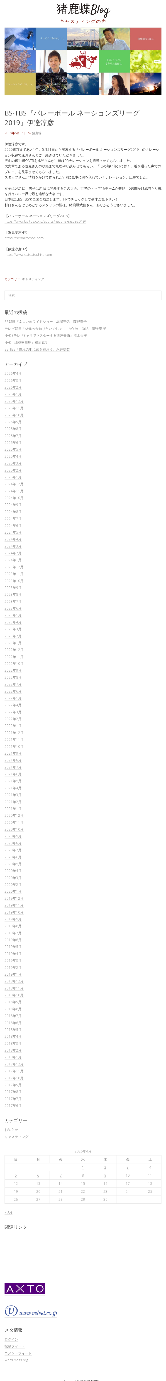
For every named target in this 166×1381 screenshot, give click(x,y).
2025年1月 (13, 477)
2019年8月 (13, 926)
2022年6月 (13, 691)
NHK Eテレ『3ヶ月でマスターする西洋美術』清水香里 (46, 335)
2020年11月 (14, 822)
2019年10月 (14, 912)
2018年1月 (13, 1057)
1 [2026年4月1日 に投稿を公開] (83, 1167)
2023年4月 (13, 622)
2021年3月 (13, 794)
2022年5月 (13, 698)
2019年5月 (13, 946)
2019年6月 (13, 939)
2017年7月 (13, 1098)
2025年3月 (13, 463)
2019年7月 (13, 933)
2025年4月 (13, 456)
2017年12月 (14, 1064)
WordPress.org (16, 1360)
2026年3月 (13, 380)
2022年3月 (13, 712)
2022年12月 (14, 649)
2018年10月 (14, 995)
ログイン (11, 1339)
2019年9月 (13, 919)
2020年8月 (13, 843)
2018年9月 (13, 1001)
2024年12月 (14, 484)
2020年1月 (13, 891)
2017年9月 (13, 1084)
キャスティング (33, 279)
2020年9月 (13, 836)
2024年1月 (13, 559)
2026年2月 (13, 387)
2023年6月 (13, 608)
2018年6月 (13, 1022)
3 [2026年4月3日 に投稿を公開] (128, 1167)
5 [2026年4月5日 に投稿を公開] (16, 1175)
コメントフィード (18, 1353)
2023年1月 (13, 642)
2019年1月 (13, 974)
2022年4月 (13, 705)
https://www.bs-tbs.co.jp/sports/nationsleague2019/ (45, 221)
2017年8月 (13, 1091)
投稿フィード (15, 1346)
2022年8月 (13, 677)
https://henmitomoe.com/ (24, 238)
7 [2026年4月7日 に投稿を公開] (61, 1175)
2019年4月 (13, 953)
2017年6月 (13, 1105)
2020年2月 (13, 884)
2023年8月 (13, 594)
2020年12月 (14, 815)
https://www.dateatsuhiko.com (28, 254)
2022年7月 (13, 684)
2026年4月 (13, 373)
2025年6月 (13, 442)
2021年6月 (13, 774)
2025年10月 (14, 415)
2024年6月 (13, 525)
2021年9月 (13, 753)
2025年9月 (13, 421)
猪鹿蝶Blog (83, 10)
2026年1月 (13, 394)
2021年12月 (14, 732)
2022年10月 (14, 663)
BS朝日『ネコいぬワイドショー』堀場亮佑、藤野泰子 (46, 321)
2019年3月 (13, 960)
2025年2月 (13, 470)
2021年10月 (14, 746)
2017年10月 (14, 1078)
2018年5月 (13, 1029)
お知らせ (11, 1129)
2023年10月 (14, 580)
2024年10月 (14, 497)
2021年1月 (13, 808)
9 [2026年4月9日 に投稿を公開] (105, 1175)
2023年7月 (13, 601)
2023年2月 (13, 636)
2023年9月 (13, 587)
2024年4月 (13, 539)
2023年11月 (14, 573)
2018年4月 (13, 1036)
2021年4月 (13, 788)
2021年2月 (13, 801)
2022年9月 (13, 670)
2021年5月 (13, 780)
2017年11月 (14, 1071)
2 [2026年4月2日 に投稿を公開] (105, 1167)
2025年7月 (13, 435)
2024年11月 (14, 491)
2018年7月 (13, 1015)
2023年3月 (13, 629)
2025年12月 (14, 401)
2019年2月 (13, 967)
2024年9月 (13, 504)
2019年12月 (14, 898)
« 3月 (8, 1212)
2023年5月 (13, 615)
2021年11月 (14, 739)
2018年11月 (14, 988)
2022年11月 (14, 656)
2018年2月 (13, 1050)
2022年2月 (13, 718)
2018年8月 (13, 1009)
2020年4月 (13, 870)
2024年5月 (13, 532)
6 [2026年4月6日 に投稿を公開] (38, 1175)
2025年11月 (14, 408)
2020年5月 (13, 863)
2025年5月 (13, 449)
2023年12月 (14, 567)
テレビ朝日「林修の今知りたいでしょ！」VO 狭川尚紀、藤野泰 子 (55, 328)
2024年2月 (13, 553)
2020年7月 (13, 850)
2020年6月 (13, 857)
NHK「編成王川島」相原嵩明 (26, 342)
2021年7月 (13, 767)
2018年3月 (13, 1043)
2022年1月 (13, 725)
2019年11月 (14, 905)
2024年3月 (13, 546)
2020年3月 (13, 877)
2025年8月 (13, 428)
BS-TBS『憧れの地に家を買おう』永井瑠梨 (37, 349)
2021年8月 (13, 760)
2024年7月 (13, 518)
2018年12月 (14, 981)
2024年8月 (13, 511)
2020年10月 (14, 829)
